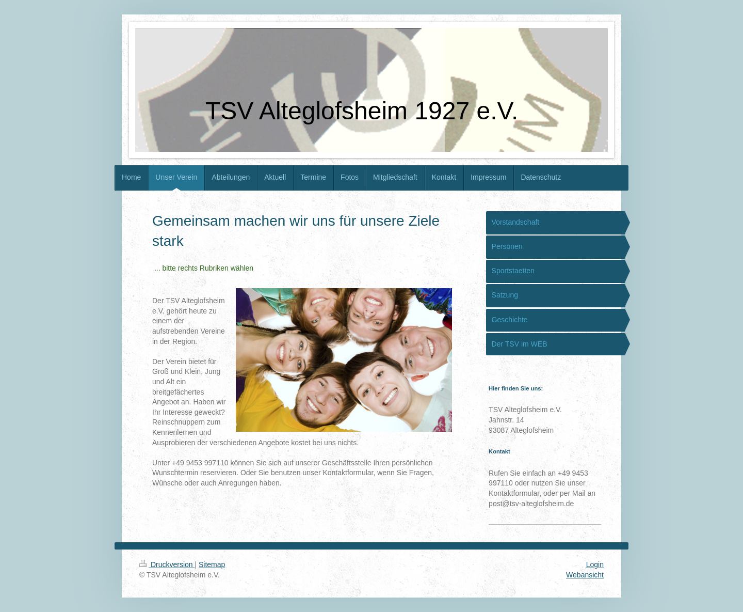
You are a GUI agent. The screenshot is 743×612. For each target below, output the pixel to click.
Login (595, 564)
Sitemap (212, 564)
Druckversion (167, 564)
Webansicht (585, 575)
